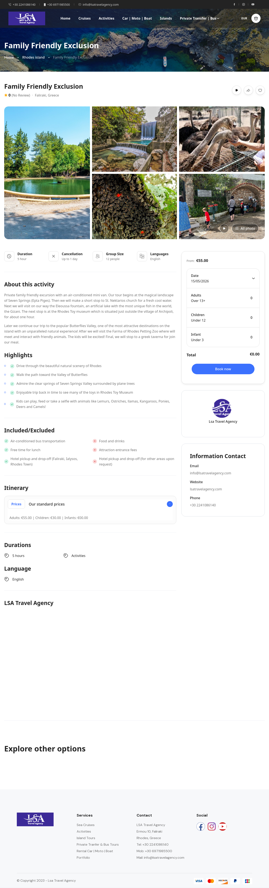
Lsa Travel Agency (223, 421)
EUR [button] (244, 18)
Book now (223, 369)
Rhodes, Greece (149, 838)
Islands (166, 18)
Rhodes (224, 835)
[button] (256, 18)
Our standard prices (36, 504)
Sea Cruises (86, 825)
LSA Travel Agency (151, 825)
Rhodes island (33, 57)
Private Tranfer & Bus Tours (98, 844)
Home (65, 18)
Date (195, 275)
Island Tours (86, 838)
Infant (196, 334)
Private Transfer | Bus (199, 18)
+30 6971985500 (57, 5)
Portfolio (83, 857)
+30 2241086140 (22, 5)
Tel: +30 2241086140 (153, 844)
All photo (245, 228)
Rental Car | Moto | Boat (95, 851)
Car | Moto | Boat (137, 18)
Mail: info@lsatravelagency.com (160, 857)
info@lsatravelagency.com (98, 5)
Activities (106, 18)
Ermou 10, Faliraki (149, 831)
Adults (196, 295)
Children (197, 315)
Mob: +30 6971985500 (154, 851)
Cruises (84, 18)
